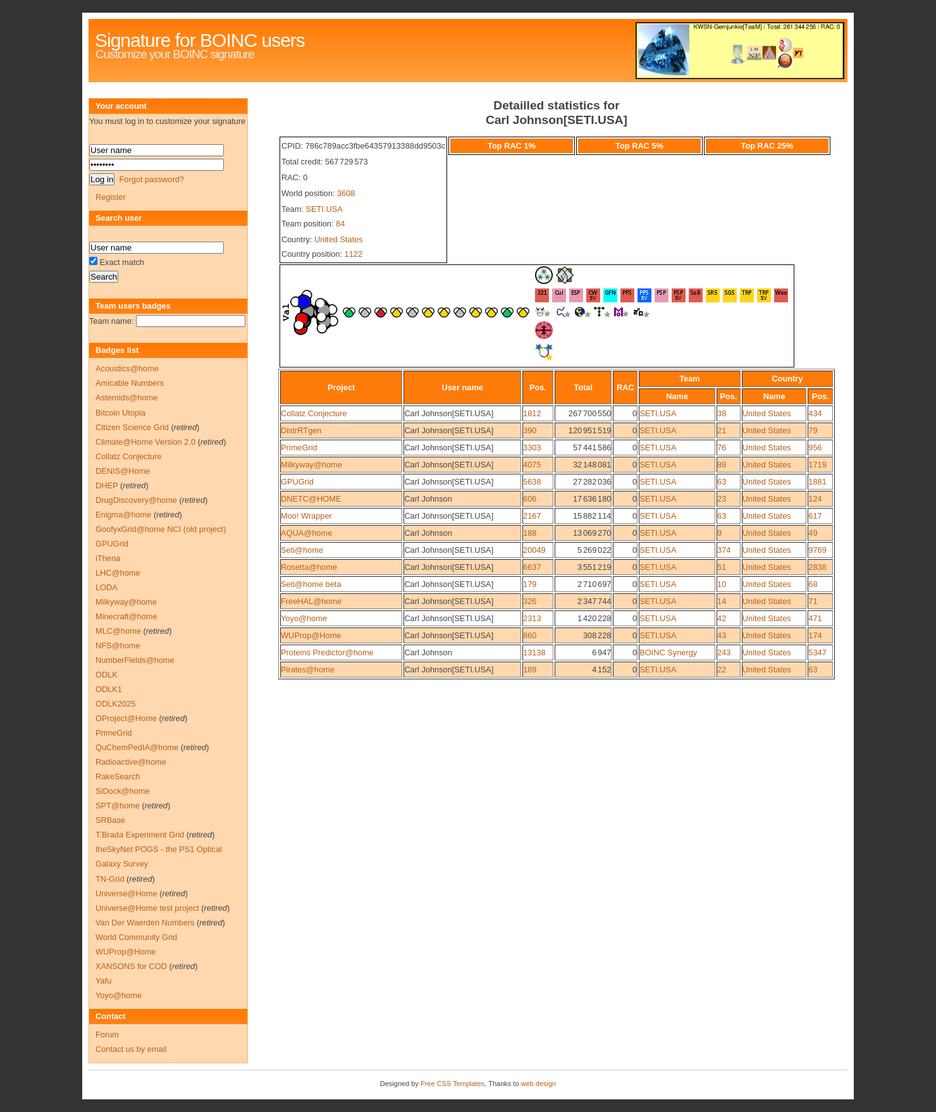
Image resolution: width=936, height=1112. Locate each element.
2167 (532, 516)
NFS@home (117, 645)
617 (815, 516)
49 (812, 533)
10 (721, 584)
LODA (106, 587)
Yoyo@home (304, 618)
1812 (532, 413)
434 (815, 413)
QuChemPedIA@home (136, 747)
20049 (534, 550)
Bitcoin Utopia (120, 412)
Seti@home (302, 550)
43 (721, 635)
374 (723, 550)
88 (721, 464)
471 (815, 618)
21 (721, 430)
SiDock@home (122, 791)
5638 (532, 481)
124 (815, 498)
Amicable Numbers (129, 383)
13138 (534, 652)
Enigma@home (123, 514)
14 (721, 601)
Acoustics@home (127, 368)
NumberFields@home (135, 660)
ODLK (106, 674)
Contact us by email (130, 1049)
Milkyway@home (311, 464)
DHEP (106, 485)
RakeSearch (117, 776)
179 (529, 584)
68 (812, 584)
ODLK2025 (115, 703)
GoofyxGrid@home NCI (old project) (160, 529)
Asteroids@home (126, 397)
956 (815, 447)
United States (338, 239)
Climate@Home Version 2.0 (145, 442)
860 (529, 635)
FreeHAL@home (311, 601)
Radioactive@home (130, 762)
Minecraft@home (126, 616)
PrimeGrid (299, 447)
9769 (817, 550)
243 (723, 652)
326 (529, 601)
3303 (532, 447)
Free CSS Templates (452, 1083)
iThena (107, 558)
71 (812, 601)
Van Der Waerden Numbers (144, 922)
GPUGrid (297, 481)
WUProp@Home (311, 635)
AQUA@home (306, 533)
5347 (817, 652)
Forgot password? (151, 179)
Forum (107, 1034)
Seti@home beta (311, 584)
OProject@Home (126, 718)
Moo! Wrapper (306, 516)
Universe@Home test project (147, 908)
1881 (817, 481)
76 (721, 447)
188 (529, 533)
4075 (532, 464)
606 (529, 498)
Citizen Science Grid (132, 427)
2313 (532, 618)
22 (721, 669)
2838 (817, 567)
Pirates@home (308, 669)
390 (529, 430)
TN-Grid (110, 879)
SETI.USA (323, 209)
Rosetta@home (309, 567)
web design (539, 1083)
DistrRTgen (301, 430)
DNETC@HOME (311, 498)
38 (721, 413)
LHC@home (117, 573)
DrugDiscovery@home (136, 500)
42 (721, 618)
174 (815, 635)
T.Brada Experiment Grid (139, 834)
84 (340, 223)
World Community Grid (136, 937)
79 (812, 430)
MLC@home (118, 631)
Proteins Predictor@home (327, 652)
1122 (353, 254)
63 (721, 481)
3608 (346, 193)
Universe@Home (126, 893)
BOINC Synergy (668, 652)
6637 (532, 567)
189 (529, 669)
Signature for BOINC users (200, 40)
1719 (817, 464)
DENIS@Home (122, 471)
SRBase (110, 820)
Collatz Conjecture (314, 413)
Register (110, 197)
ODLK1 (108, 689)
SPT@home (117, 805)
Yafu (103, 980)
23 (721, 498)
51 (721, 567)
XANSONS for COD (131, 966)
